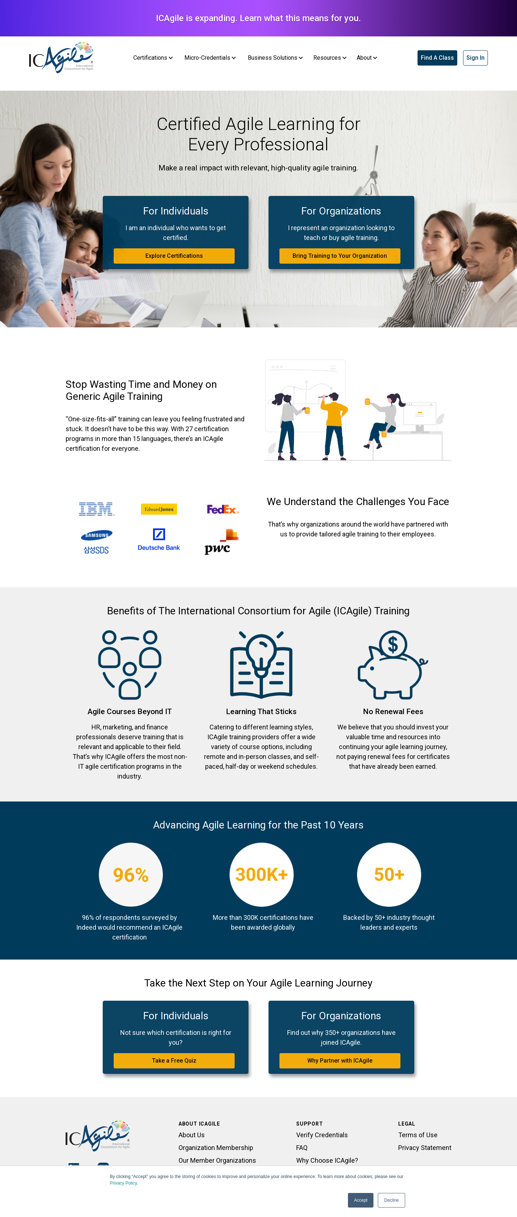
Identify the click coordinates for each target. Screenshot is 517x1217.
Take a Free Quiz (174, 1060)
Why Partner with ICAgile (339, 1060)
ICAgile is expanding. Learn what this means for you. (258, 18)
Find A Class (437, 57)
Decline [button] (391, 1200)
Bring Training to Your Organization (340, 255)
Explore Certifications (174, 255)
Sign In (475, 57)
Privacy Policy (123, 1183)
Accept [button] (361, 1200)
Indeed (86, 927)
